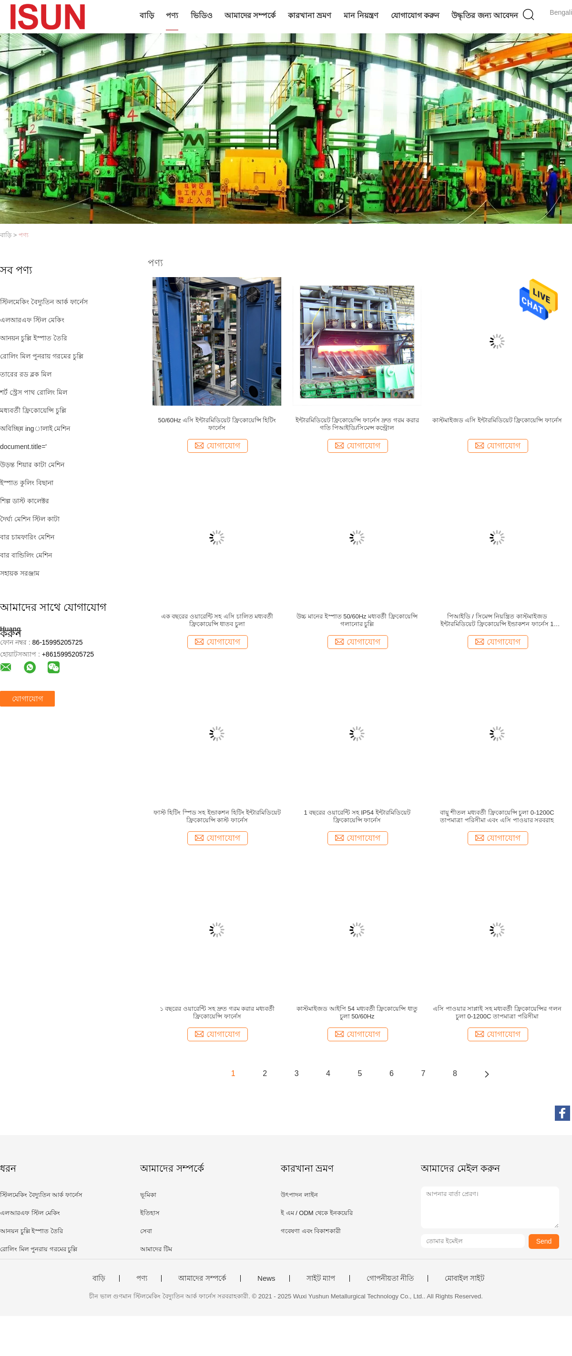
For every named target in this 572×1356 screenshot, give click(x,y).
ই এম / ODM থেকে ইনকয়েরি (317, 1212)
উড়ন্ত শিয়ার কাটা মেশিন (32, 465)
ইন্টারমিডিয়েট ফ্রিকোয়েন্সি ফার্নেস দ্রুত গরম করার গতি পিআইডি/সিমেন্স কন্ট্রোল (357, 424)
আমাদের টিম (156, 1249)
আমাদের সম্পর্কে (250, 15)
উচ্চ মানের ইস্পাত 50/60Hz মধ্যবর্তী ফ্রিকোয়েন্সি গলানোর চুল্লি (356, 620)
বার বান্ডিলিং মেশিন (26, 555)
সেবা (146, 1231)
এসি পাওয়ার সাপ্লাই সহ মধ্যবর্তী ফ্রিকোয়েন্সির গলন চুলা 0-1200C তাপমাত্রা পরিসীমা (497, 1012)
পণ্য (172, 15)
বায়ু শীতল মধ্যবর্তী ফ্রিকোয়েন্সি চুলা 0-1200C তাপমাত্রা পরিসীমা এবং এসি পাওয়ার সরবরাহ (497, 816)
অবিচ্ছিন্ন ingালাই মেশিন (35, 428)
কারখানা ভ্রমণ (309, 15)
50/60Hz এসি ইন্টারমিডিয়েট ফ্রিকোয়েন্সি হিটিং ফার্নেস (217, 424)
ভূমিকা (148, 1194)
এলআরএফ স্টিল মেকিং (32, 320)
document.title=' (23, 446)
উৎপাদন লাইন (299, 1194)
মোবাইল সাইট (464, 1278)
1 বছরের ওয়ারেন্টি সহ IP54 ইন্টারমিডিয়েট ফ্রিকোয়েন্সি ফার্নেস (357, 816)
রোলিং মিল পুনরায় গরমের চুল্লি (41, 356)
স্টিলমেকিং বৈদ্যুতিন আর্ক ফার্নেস (44, 302)
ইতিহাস (150, 1212)
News (266, 1278)
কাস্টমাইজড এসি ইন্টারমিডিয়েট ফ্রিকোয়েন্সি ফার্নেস (497, 420)
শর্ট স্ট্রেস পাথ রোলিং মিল (33, 392)
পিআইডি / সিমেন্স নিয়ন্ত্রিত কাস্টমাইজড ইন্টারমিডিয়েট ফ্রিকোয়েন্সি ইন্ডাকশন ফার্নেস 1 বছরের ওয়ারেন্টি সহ (497, 620)
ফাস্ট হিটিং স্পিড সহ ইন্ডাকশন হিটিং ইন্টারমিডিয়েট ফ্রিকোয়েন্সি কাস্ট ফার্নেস (217, 816)
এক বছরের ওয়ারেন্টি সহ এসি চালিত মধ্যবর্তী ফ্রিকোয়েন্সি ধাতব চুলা (217, 620)
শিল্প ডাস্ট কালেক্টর (24, 501)
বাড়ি (147, 15)
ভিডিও (202, 15)
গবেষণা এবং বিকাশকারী (311, 1231)
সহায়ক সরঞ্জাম (20, 573)
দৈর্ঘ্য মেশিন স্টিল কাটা (30, 519)
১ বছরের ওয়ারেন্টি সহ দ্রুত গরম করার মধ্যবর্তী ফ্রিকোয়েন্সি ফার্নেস (217, 1012)
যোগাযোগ (27, 699)
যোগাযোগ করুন (415, 15)
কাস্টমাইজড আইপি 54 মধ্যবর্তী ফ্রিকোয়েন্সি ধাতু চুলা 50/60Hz (357, 1012)
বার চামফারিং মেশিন (27, 537)
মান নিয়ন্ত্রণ (361, 15)
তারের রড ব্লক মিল (25, 374)
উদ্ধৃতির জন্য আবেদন (484, 15)
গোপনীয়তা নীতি (390, 1278)
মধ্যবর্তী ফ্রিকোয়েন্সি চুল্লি (33, 410)
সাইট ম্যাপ (320, 1278)
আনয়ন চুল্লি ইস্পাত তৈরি (33, 338)
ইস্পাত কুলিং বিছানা (26, 483)
